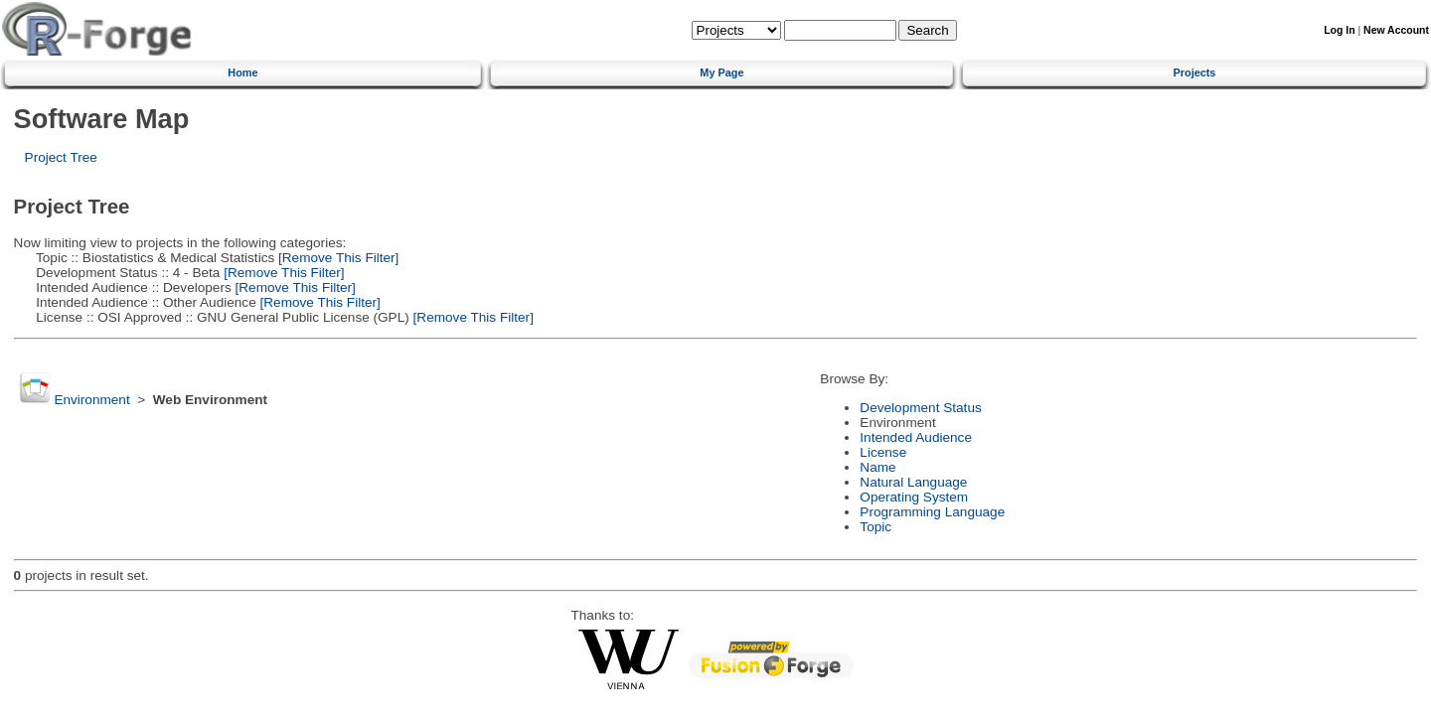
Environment (91, 399)
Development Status (920, 407)
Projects (1195, 72)
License (883, 452)
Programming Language (932, 511)
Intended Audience (916, 437)
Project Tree (61, 157)
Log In (1339, 30)
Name (877, 467)
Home (242, 72)
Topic (875, 526)
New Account (1396, 30)
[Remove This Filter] (336, 257)
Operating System (914, 497)
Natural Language (913, 482)
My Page (721, 72)
